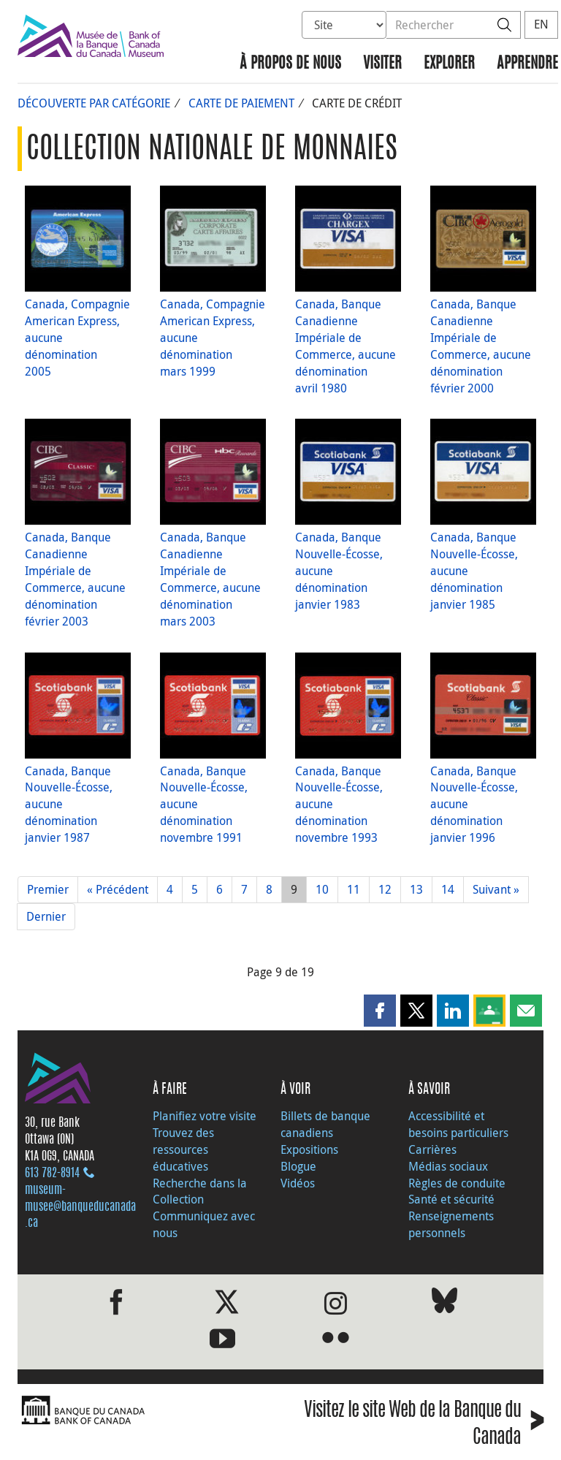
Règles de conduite (456, 1183)
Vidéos (297, 1183)
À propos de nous (290, 64)
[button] (380, 1011)
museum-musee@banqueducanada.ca (80, 1207)
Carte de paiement (241, 103)
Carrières (432, 1149)
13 (416, 889)
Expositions (309, 1149)
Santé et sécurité (451, 1199)
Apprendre (527, 64)
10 (322, 889)
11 (353, 889)
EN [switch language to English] (541, 24)
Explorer (449, 64)
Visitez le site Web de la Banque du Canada (423, 1425)
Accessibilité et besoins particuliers (458, 1124)
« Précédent (117, 889)
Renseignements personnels (451, 1224)
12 (385, 889)
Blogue (298, 1166)
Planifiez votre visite (204, 1116)
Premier (48, 889)
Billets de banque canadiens (325, 1124)
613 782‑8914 (52, 1173)
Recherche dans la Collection (200, 1191)
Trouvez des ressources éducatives (183, 1149)
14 (447, 889)
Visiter (382, 64)
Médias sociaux (448, 1166)
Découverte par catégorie (94, 103)
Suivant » (496, 889)
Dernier (46, 916)
